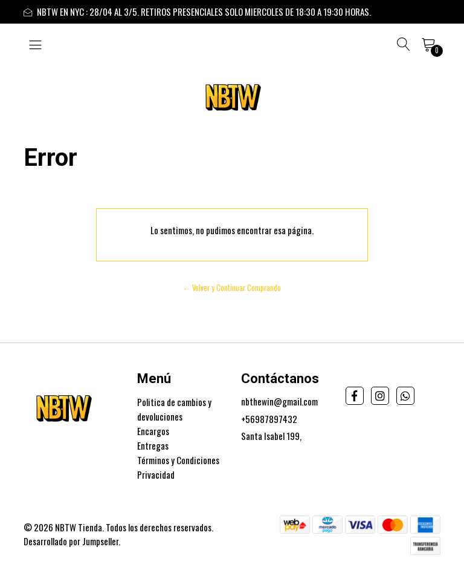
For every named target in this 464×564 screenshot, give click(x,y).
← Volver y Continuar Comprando (232, 287)
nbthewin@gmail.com (279, 401)
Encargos (153, 431)
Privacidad (156, 474)
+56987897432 (269, 418)
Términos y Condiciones (178, 460)
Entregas (153, 445)
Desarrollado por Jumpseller (71, 541)
